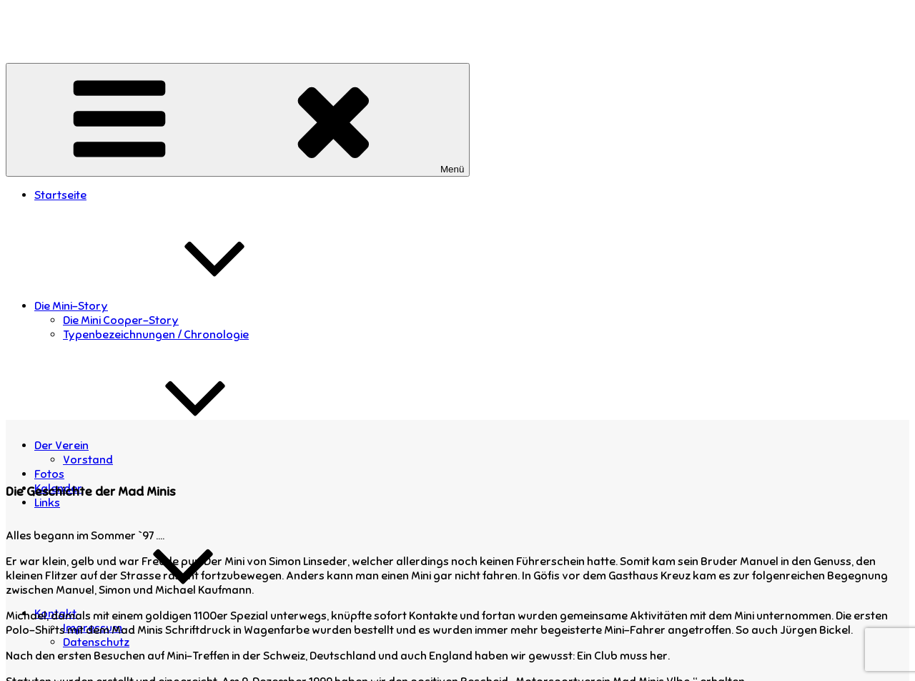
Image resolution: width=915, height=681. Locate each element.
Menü (237, 120)
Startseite (60, 195)
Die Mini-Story (178, 306)
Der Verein (168, 446)
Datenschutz (96, 642)
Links (47, 503)
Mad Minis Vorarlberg (62, 18)
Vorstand (88, 460)
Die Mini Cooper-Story (121, 320)
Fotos (49, 474)
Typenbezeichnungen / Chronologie (156, 335)
